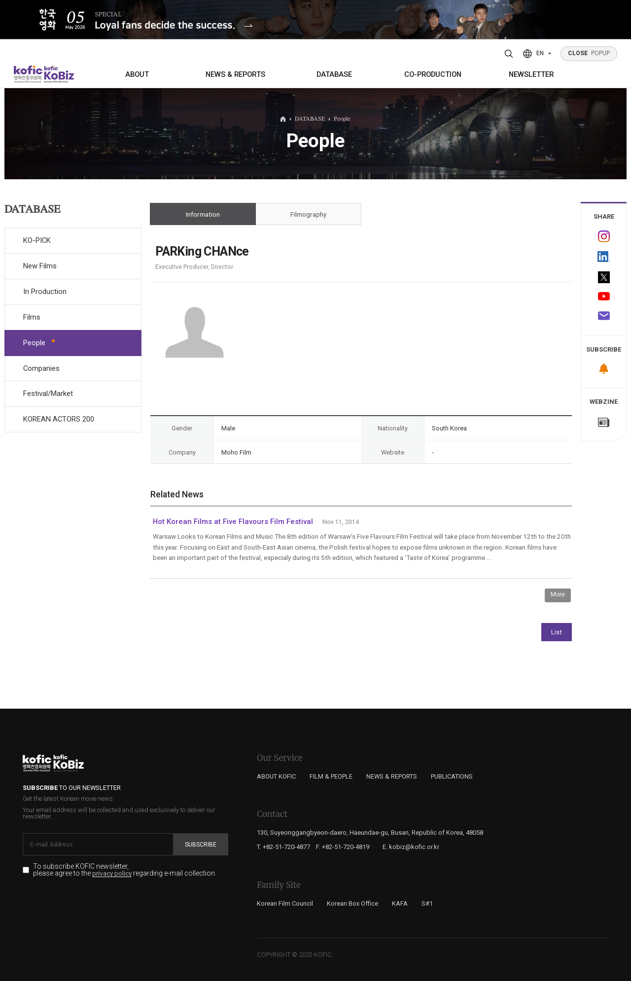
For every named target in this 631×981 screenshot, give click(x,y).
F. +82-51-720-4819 (342, 846)
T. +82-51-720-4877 (283, 846)
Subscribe (200, 844)
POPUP (589, 53)
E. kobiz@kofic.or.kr (411, 846)
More (558, 594)
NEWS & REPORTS (235, 74)
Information (203, 214)
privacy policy (112, 873)
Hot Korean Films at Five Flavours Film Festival (233, 521)
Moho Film (236, 452)
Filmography (308, 214)
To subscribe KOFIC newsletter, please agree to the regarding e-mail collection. (124, 870)
